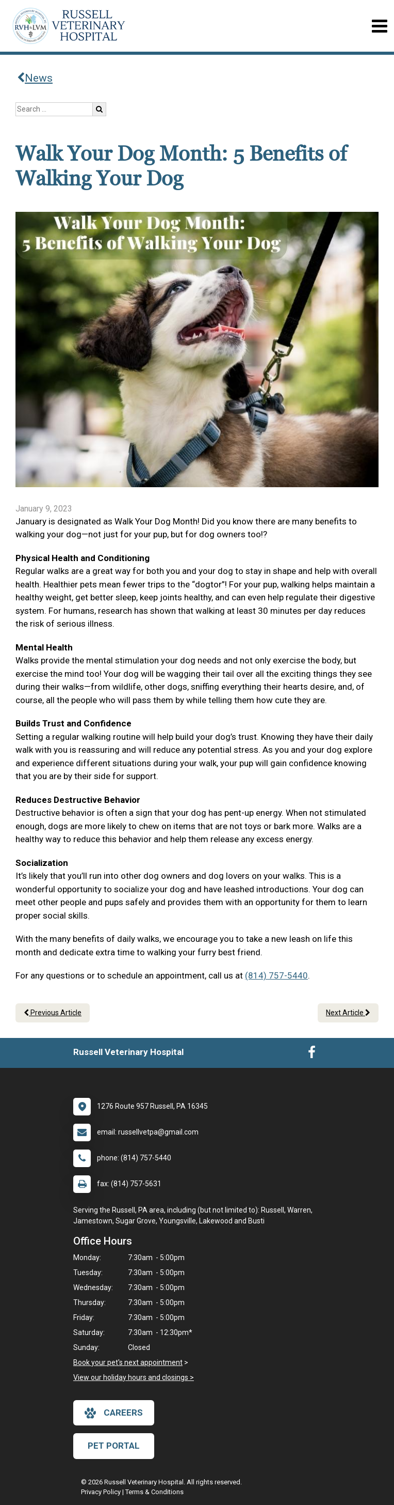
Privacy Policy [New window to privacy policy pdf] (101, 1492)
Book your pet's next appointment (128, 1362)
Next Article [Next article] (348, 1012)
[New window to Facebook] (312, 1054)
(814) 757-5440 (276, 975)
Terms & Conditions (154, 1492)
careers (114, 1413)
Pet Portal (114, 1445)
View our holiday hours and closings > (133, 1377)
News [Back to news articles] (35, 78)
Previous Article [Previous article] (52, 1012)
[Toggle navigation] (379, 26)
